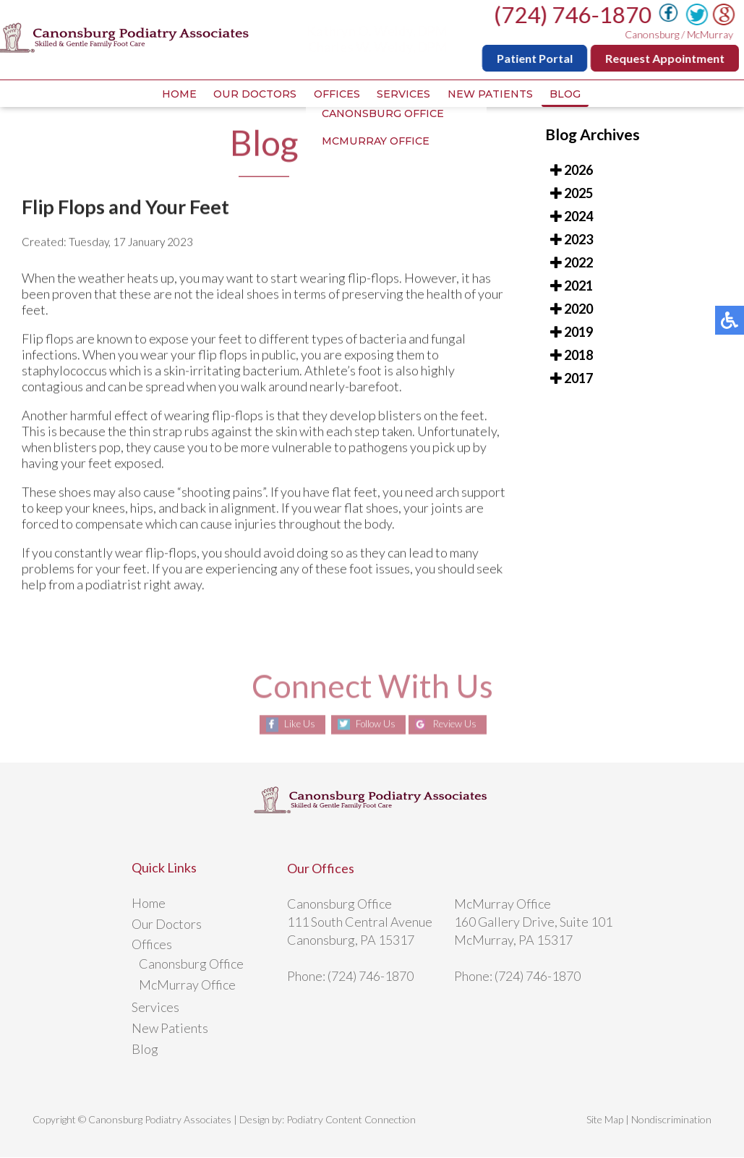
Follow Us (372, 725)
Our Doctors (252, 94)
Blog (569, 94)
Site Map (604, 1120)
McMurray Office (187, 985)
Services (404, 94)
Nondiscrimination (671, 1120)
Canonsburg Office (191, 964)
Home (175, 94)
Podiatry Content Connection (351, 1120)
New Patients (492, 94)
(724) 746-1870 (575, 14)
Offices (335, 94)
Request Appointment (667, 58)
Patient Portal (538, 58)
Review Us (457, 725)
